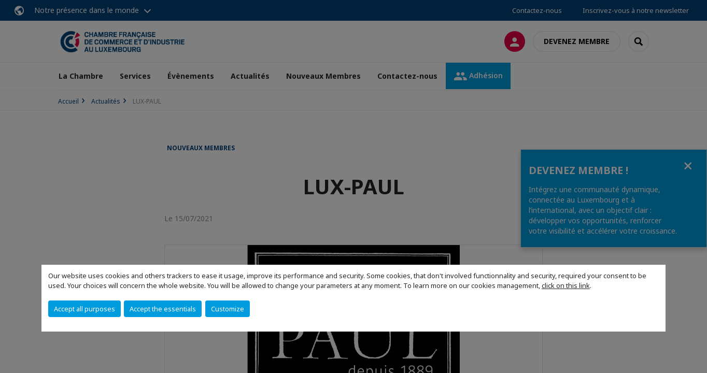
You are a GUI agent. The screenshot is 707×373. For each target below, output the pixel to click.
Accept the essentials (163, 308)
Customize (227, 308)
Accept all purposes (84, 308)
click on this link (566, 285)
